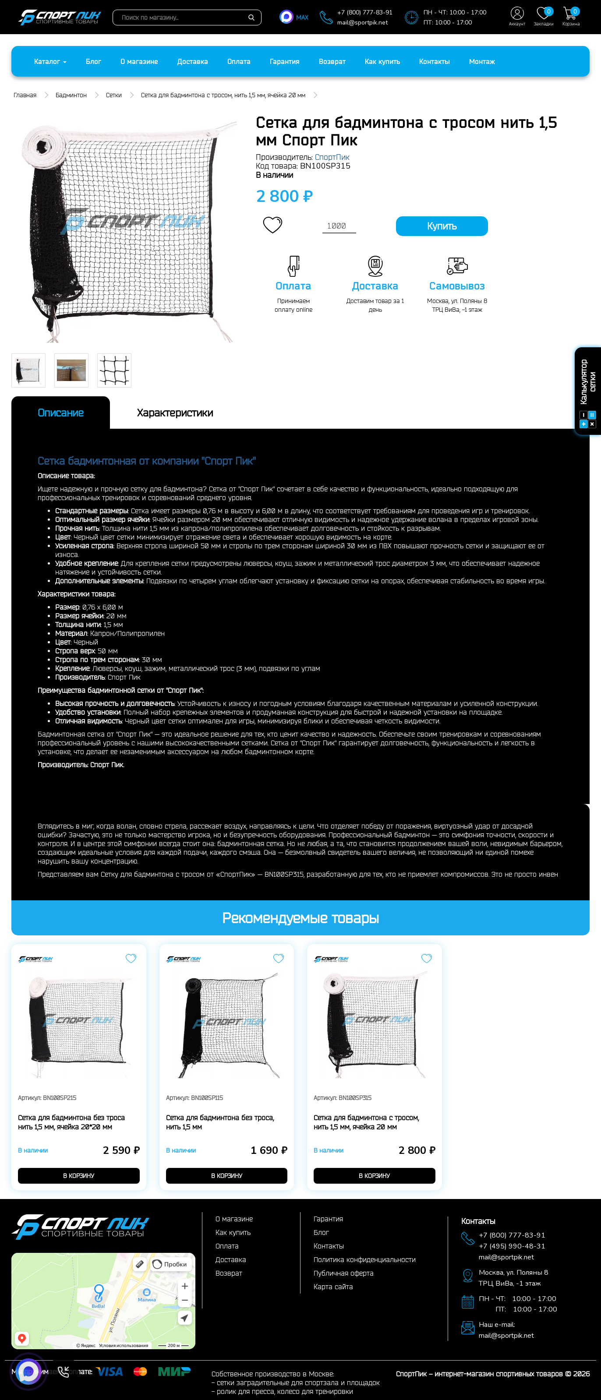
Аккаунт (517, 16)
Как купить (382, 61)
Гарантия (285, 61)
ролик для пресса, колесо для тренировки (285, 1391)
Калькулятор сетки (588, 394)
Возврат (332, 61)
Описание (61, 412)
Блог (93, 61)
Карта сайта (333, 1287)
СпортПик (332, 156)
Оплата (239, 61)
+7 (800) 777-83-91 (364, 12)
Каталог (50, 61)
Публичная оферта (344, 1273)
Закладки (544, 16)
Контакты (434, 61)
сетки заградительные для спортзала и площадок (298, 1382)
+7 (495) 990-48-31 (512, 1246)
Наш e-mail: (497, 1324)
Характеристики (175, 412)
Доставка (192, 61)
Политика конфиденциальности (365, 1259)
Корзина (571, 16)
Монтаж (482, 61)
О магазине (139, 61)
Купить (441, 226)
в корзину (78, 1175)
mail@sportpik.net (362, 22)
